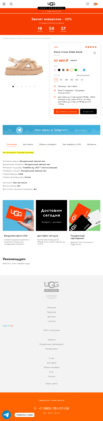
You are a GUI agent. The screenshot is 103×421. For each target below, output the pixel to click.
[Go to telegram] (6, 414)
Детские (51, 317)
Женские (51, 307)
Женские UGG (28, 38)
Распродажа (51, 349)
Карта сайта (51, 384)
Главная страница (9, 38)
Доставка (51, 363)
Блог (51, 372)
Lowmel (51, 321)
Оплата (51, 376)
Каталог (19, 38)
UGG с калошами (51, 330)
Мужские (51, 312)
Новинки (52, 340)
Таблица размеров (83, 75)
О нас (51, 358)
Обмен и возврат (51, 367)
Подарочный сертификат (51, 344)
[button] (13, 86)
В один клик (88, 112)
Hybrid (6, 326)
